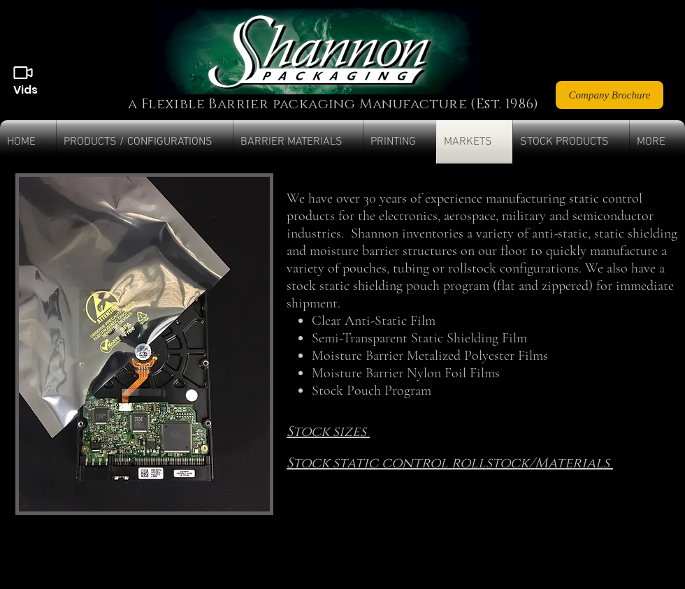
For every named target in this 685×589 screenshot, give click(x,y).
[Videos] (23, 72)
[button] (145, 141)
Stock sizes (328, 432)
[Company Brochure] (609, 95)
